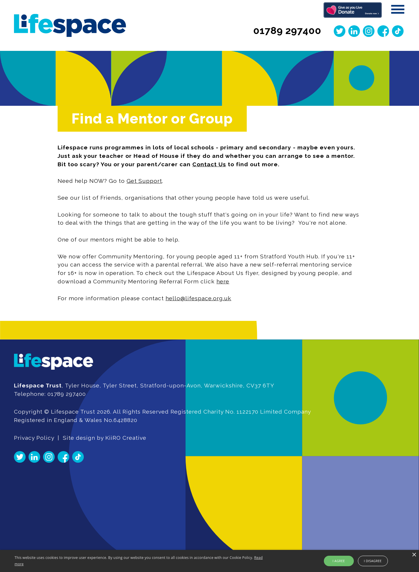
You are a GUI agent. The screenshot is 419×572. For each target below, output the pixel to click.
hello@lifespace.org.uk (198, 298)
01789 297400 (287, 30)
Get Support (144, 181)
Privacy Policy (34, 438)
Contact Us (209, 164)
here (222, 281)
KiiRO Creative (125, 438)
